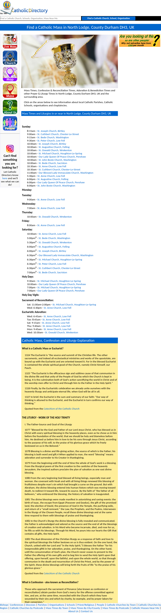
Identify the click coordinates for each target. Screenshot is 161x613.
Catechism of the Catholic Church (61, 408)
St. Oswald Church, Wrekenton (55, 150)
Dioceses (30, 604)
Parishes (42, 604)
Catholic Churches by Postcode (26, 608)
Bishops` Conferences (11, 604)
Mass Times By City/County (85, 608)
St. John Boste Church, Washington (57, 159)
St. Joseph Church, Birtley (51, 131)
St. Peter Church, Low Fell (51, 140)
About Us (73, 611)
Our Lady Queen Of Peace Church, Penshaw (62, 156)
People (100, 604)
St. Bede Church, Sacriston (53, 163)
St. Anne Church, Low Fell (52, 166)
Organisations (56, 604)
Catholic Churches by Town (121, 604)
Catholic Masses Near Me (145, 608)
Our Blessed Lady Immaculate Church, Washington (66, 172)
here (4, 178)
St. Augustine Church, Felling (54, 147)
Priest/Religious (85, 604)
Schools (71, 604)
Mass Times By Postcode (116, 608)
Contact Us (87, 611)
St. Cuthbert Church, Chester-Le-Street (58, 134)
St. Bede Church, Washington (53, 137)
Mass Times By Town (57, 608)
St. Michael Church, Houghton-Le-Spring (60, 153)
